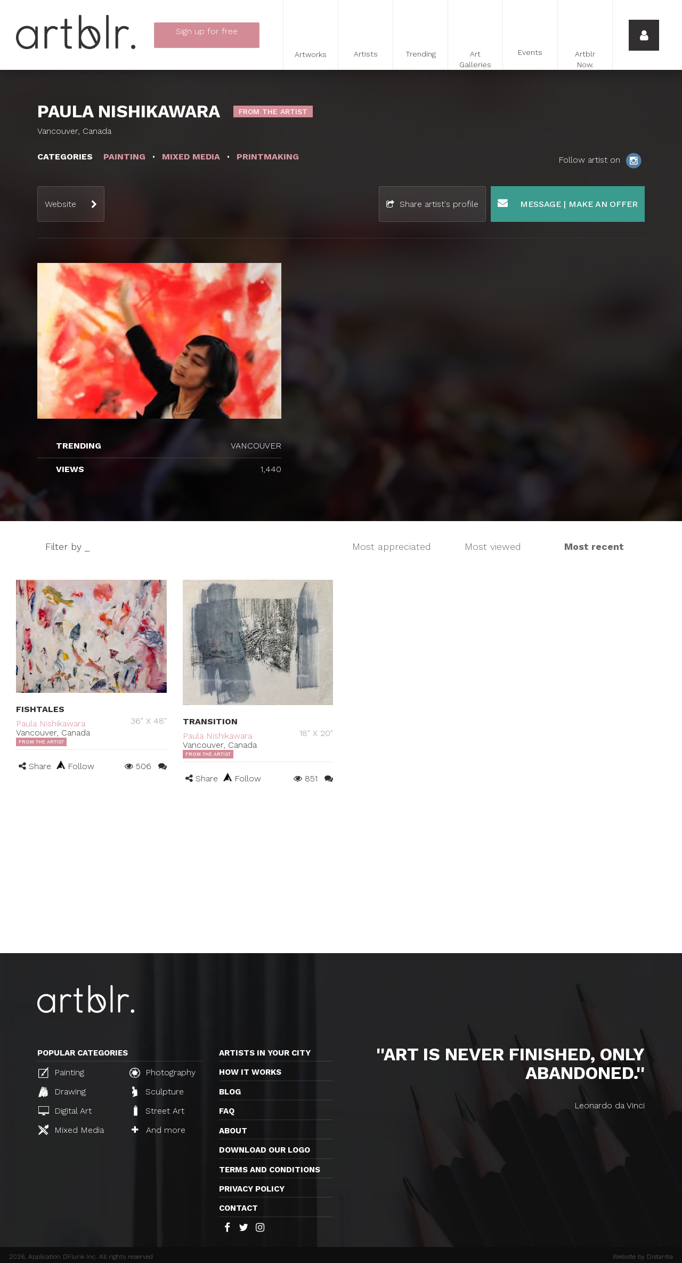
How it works (250, 1072)
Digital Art (65, 1111)
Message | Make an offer (568, 203)
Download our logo (264, 1150)
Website (60, 204)
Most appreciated (391, 546)
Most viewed (493, 546)
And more (158, 1130)
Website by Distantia (643, 1256)
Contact (238, 1208)
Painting (61, 1072)
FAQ (226, 1111)
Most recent (594, 546)
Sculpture (158, 1091)
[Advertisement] (341, 873)
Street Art (158, 1110)
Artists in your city (265, 1053)
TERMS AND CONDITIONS (269, 1169)
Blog (230, 1092)
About (233, 1131)
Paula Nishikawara (50, 723)
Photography (162, 1072)
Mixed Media (71, 1129)
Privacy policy (252, 1189)
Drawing (62, 1091)
